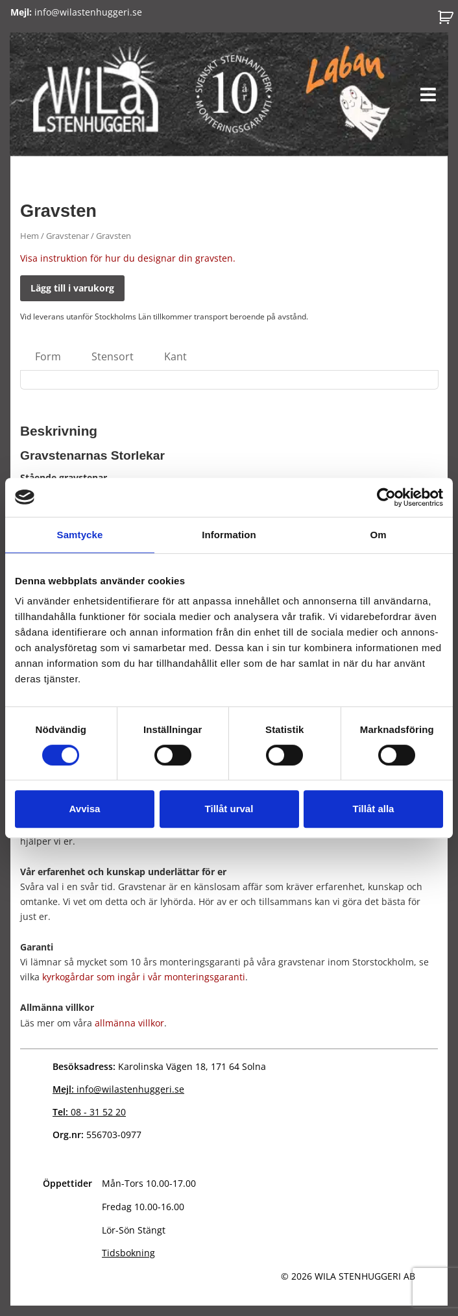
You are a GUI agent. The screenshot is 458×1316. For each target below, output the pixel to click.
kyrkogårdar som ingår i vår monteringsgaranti (143, 977)
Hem (29, 236)
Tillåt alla (373, 808)
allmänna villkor (129, 1023)
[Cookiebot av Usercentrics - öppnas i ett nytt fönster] (386, 497)
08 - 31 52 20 (89, 1112)
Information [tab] (229, 534)
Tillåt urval (229, 808)
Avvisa (85, 808)
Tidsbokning (128, 1253)
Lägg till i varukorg (72, 288)
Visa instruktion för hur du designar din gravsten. (127, 258)
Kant (175, 356)
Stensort (112, 356)
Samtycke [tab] (80, 534)
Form (48, 356)
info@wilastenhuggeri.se (76, 12)
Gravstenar (67, 236)
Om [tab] (378, 534)
